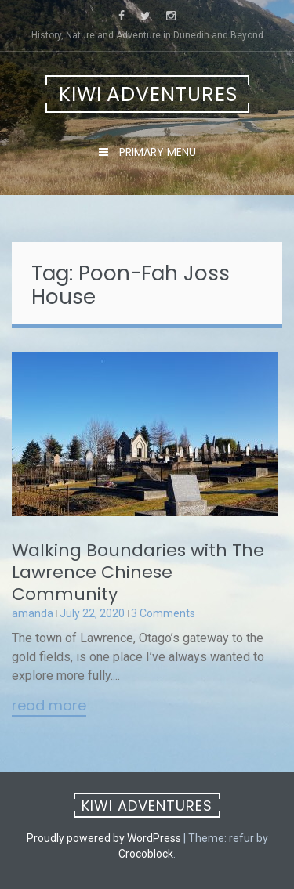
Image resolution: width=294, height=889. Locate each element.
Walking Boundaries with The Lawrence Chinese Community (138, 572)
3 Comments (163, 613)
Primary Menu (156, 152)
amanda (32, 613)
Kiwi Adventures (148, 94)
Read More (49, 706)
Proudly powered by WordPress (104, 838)
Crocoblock (145, 853)
